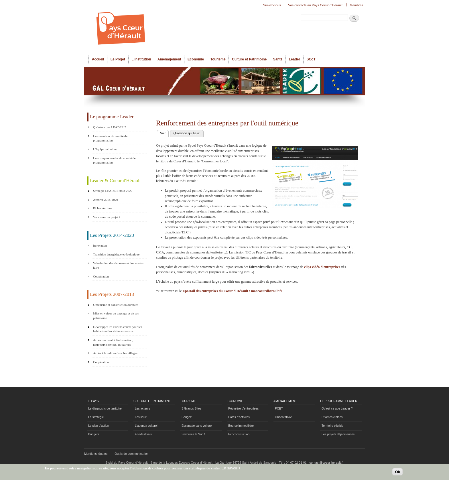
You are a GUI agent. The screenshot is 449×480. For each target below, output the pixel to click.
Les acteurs (142, 408)
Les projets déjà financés (338, 434)
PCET (279, 408)
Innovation (100, 245)
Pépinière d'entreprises (243, 408)
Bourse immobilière (241, 425)
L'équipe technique (105, 149)
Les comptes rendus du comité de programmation (114, 160)
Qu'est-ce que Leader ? (337, 408)
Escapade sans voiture (197, 425)
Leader (294, 59)
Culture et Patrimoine (249, 59)
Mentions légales (95, 453)
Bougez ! (187, 417)
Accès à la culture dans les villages (115, 353)
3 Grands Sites (191, 408)
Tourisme (218, 59)
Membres (356, 5)
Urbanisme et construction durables (115, 304)
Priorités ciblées (332, 417)
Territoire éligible (332, 425)
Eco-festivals (143, 434)
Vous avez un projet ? (106, 217)
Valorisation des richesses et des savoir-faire (118, 265)
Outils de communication (132, 453)
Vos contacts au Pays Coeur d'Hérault (315, 5)
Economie (196, 59)
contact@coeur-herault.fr (327, 462)
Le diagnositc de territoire (105, 408)
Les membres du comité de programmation (110, 138)
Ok (397, 473)
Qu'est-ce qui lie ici (186, 133)
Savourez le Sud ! (193, 434)
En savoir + (231, 469)
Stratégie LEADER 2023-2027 (112, 190)
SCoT (310, 59)
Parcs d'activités (239, 417)
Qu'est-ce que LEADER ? (109, 127)
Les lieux (141, 417)
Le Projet (118, 59)
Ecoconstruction (238, 434)
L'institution (141, 59)
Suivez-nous (272, 5)
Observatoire (283, 417)
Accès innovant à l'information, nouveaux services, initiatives (113, 342)
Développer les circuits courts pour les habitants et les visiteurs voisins (117, 329)
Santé (278, 59)
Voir (164, 132)
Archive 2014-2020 (105, 199)
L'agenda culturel (146, 425)
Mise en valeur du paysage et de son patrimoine (116, 316)
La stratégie (96, 417)
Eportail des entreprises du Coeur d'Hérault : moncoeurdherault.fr (232, 291)
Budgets (93, 434)
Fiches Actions (102, 208)
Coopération (101, 276)
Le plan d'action (98, 425)
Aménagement (169, 59)
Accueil (98, 59)
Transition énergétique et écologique (116, 254)
